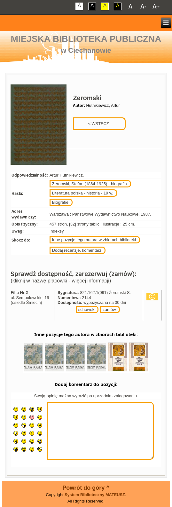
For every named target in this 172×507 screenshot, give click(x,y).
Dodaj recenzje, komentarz (77, 250)
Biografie (60, 202)
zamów (109, 309)
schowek (86, 309)
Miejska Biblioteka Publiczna (86, 39)
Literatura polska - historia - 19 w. (82, 193)
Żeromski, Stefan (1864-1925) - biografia (89, 183)
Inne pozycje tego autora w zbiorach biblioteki (94, 239)
